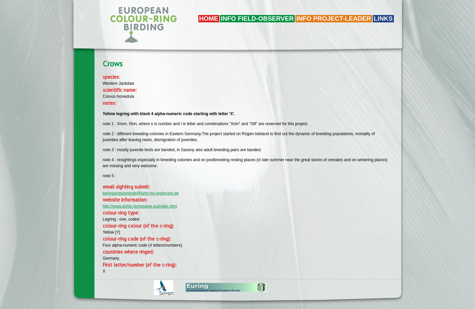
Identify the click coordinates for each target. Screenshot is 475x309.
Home (208, 18)
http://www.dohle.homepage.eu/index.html (140, 206)
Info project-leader (333, 18)
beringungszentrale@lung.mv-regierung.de (141, 193)
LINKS (383, 18)
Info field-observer (257, 18)
